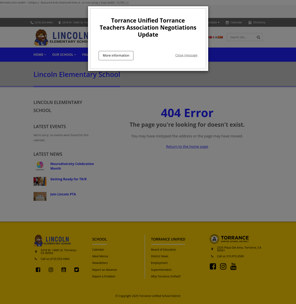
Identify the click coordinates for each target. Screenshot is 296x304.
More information (116, 55)
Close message (186, 55)
